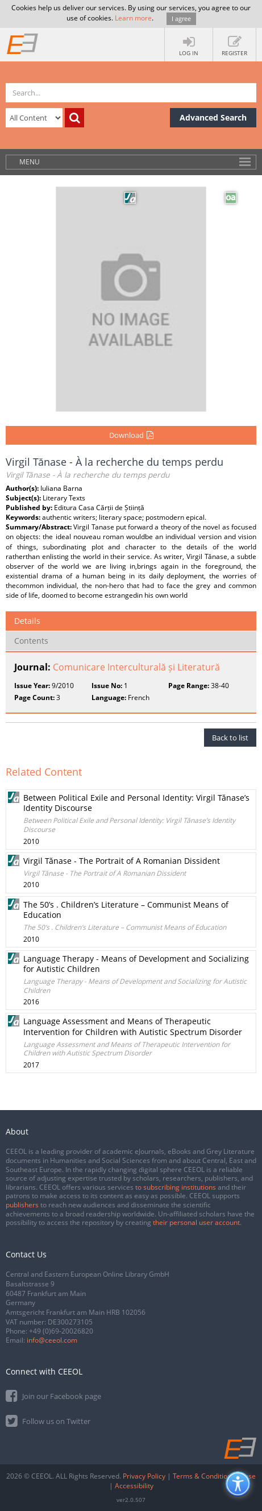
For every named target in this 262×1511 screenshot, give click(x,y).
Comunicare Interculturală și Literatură (136, 667)
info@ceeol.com (52, 1340)
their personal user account (196, 1222)
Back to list (230, 737)
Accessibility (134, 1486)
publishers (22, 1205)
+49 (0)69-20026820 (61, 1331)
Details (27, 620)
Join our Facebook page (53, 1395)
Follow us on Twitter (48, 1420)
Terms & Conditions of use (214, 1476)
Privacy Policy (144, 1476)
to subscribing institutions (175, 1187)
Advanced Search (213, 117)
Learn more (133, 18)
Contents (31, 640)
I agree (181, 18)
